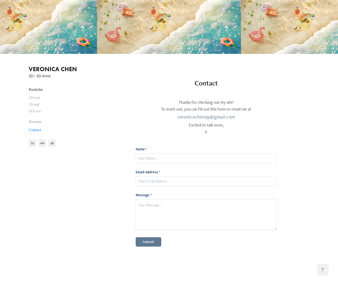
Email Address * (148, 172)
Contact (35, 130)
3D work (34, 98)
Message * (144, 195)
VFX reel (34, 111)
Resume (35, 121)
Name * (141, 149)
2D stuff (34, 104)
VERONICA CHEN (53, 69)
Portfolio (36, 89)
